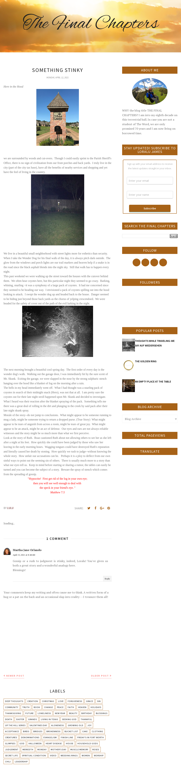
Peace (60, 707)
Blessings (101, 713)
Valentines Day (38, 725)
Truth (26, 707)
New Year (60, 713)
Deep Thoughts (14, 701)
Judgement (11, 749)
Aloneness (57, 725)
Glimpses (10, 743)
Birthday (86, 713)
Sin (99, 701)
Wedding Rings (69, 755)
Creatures (11, 737)
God (22, 743)
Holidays (96, 707)
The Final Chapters (90, 24)
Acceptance (12, 731)
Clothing (97, 731)
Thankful (86, 719)
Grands (32, 719)
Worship (99, 755)
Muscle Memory (79, 749)
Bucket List (71, 731)
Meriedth (28, 749)
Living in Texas (49, 719)
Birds (26, 731)
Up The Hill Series (15, 725)
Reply (107, 578)
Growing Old (75, 725)
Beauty (73, 713)
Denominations (30, 737)
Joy (89, 725)
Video (53, 755)
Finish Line (67, 737)
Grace (89, 701)
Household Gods (87, 743)
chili (8, 761)
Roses (95, 749)
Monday (42, 749)
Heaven (82, 707)
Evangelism (50, 737)
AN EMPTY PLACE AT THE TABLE (153, 381)
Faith (71, 707)
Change (48, 707)
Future (29, 713)
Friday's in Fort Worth (90, 737)
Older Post (100, 675)
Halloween (35, 743)
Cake (85, 731)
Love (61, 701)
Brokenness (53, 731)
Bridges (37, 731)
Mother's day (58, 749)
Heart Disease (54, 743)
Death (8, 719)
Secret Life (11, 755)
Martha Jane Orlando (27, 550)
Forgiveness (75, 701)
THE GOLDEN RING (146, 361)
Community (11, 707)
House (69, 743)
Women (86, 755)
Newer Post (15, 675)
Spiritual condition (34, 755)
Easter (20, 719)
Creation (32, 701)
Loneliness (44, 713)
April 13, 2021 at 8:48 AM (24, 555)
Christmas (48, 701)
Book (37, 707)
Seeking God (69, 719)
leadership (21, 761)
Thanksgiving (13, 713)
